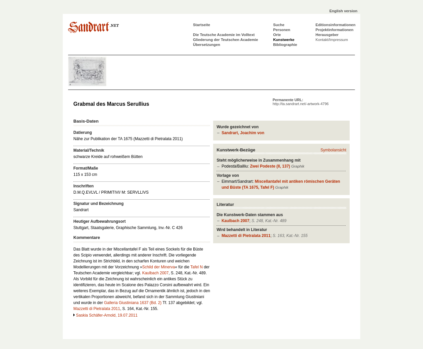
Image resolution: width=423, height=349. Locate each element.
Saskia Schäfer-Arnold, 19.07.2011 (106, 315)
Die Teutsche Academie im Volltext (224, 35)
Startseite (201, 25)
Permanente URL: (300, 102)
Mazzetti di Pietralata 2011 (245, 235)
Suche (278, 25)
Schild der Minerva (158, 267)
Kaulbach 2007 (235, 220)
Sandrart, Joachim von (242, 133)
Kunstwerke (283, 40)
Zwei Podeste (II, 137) (270, 166)
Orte (277, 35)
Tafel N (196, 267)
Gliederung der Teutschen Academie (225, 40)
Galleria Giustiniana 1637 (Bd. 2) (133, 302)
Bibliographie (285, 45)
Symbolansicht (333, 150)
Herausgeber (327, 35)
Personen (281, 30)
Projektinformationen (335, 30)
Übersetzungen (206, 45)
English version (343, 11)
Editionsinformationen (336, 25)
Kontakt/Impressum (332, 40)
